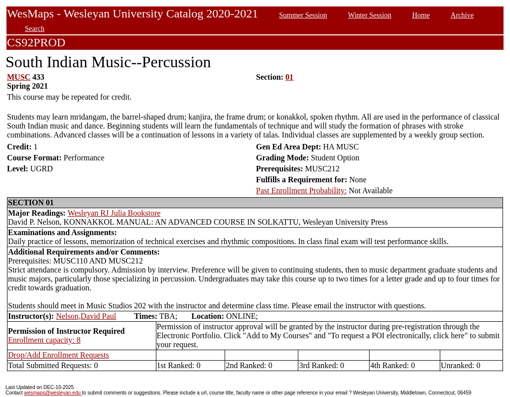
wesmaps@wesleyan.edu (53, 393)
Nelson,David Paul (86, 316)
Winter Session (369, 15)
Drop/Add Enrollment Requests (58, 355)
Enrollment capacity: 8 (44, 340)
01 (289, 77)
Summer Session (303, 15)
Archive (462, 15)
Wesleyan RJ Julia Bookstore (114, 213)
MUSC (18, 77)
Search (34, 28)
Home (421, 15)
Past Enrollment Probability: (301, 190)
